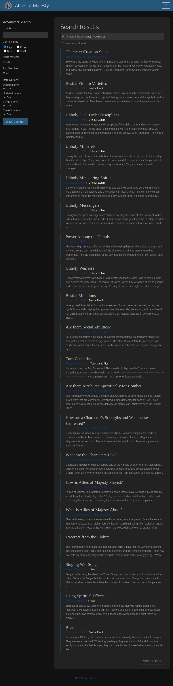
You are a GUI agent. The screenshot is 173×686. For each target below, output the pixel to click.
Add (6, 61)
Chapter (23, 46)
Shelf (21, 50)
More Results (152, 661)
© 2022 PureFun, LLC (86, 678)
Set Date (7, 88)
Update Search (15, 121)
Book (8, 50)
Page (8, 46)
